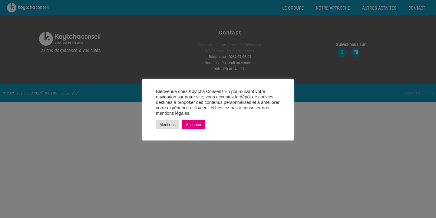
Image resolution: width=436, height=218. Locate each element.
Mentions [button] (168, 124)
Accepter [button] (193, 124)
